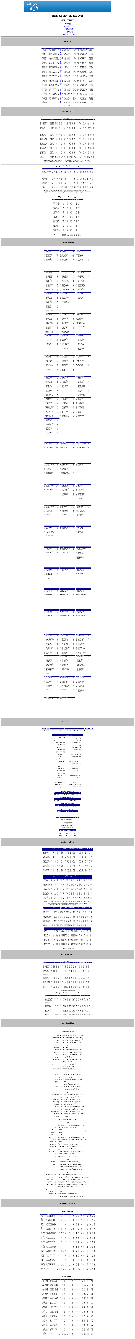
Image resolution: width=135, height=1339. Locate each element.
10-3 (60, 63)
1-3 (60, 58)
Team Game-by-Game (69, 34)
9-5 (60, 90)
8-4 (60, 71)
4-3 (60, 68)
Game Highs (69, 32)
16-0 (60, 79)
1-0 (60, 53)
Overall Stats (69, 25)
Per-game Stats (69, 31)
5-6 (60, 80)
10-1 (60, 75)
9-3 (60, 76)
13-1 (60, 85)
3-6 (60, 97)
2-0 (60, 49)
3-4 (60, 52)
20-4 (60, 66)
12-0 (60, 99)
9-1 (60, 92)
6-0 (60, 72)
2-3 (60, 50)
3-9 (60, 88)
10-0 (60, 54)
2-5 (60, 81)
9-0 (60, 62)
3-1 (60, 77)
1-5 (60, 95)
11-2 (61, 55)
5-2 (60, 59)
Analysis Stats (69, 29)
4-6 (60, 93)
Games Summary (69, 28)
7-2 (60, 61)
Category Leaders (69, 26)
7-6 (60, 101)
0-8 (60, 57)
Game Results (69, 23)
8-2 (60, 84)
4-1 (60, 94)
